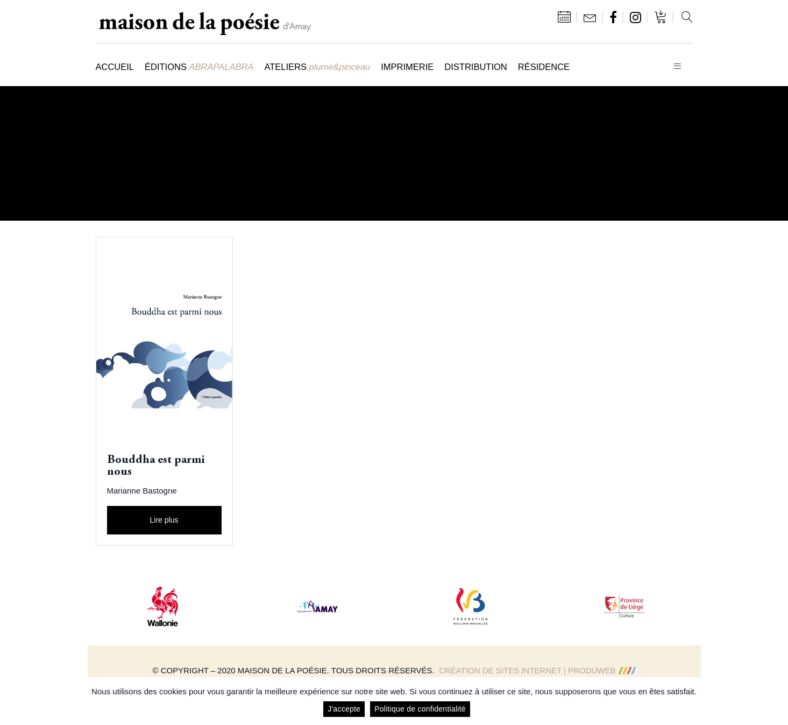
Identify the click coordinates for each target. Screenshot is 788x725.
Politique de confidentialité (420, 709)
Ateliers (317, 67)
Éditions (199, 67)
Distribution (475, 67)
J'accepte (344, 709)
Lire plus (164, 520)
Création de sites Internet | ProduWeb (537, 670)
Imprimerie (407, 67)
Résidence (544, 67)
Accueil (115, 67)
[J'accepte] (774, 701)
